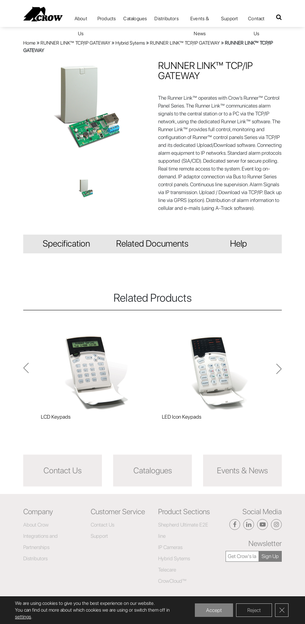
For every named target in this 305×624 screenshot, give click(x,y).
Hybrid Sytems (130, 43)
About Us (81, 21)
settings (23, 617)
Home (29, 43)
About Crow (36, 525)
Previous (279, 372)
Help (238, 243)
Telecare (167, 570)
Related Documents (152, 243)
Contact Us (256, 21)
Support (229, 18)
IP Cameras (170, 547)
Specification (66, 243)
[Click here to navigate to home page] (43, 14)
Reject (254, 610)
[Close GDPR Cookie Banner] (282, 610)
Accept (214, 610)
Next (26, 372)
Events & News (199, 21)
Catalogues (135, 18)
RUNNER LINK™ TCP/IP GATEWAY (75, 43)
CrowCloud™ (172, 581)
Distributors (166, 18)
